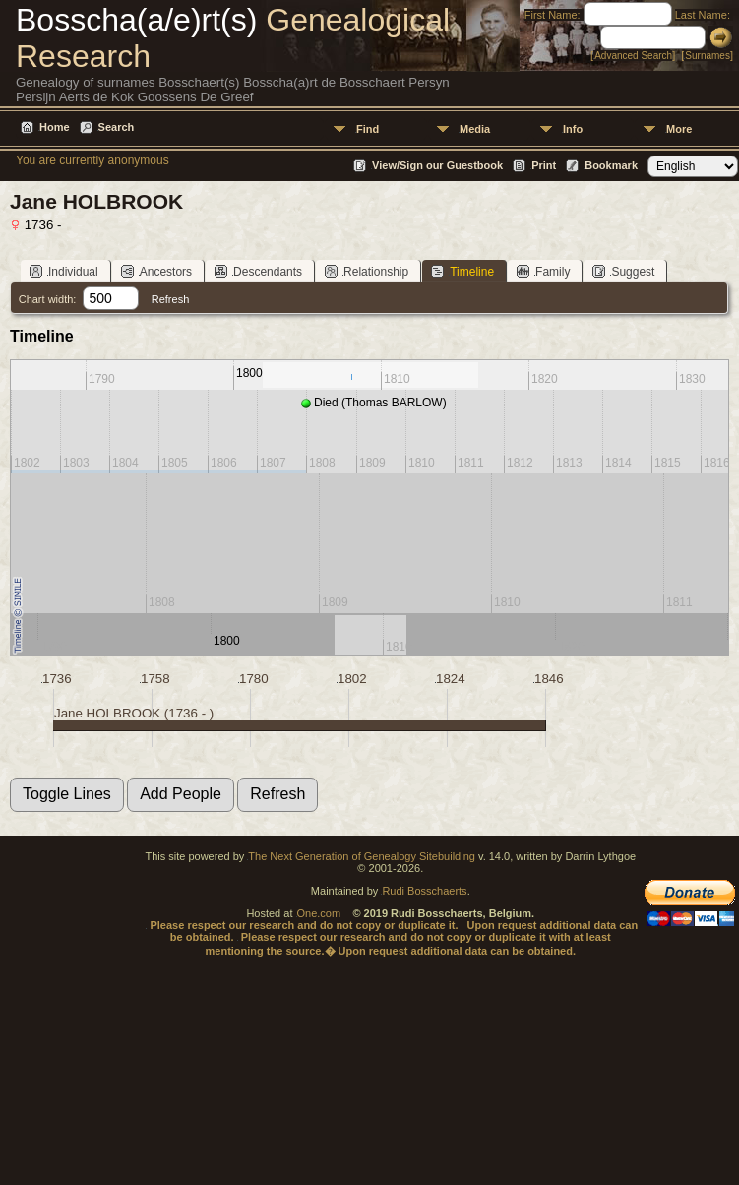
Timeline (462, 271)
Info (573, 129)
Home (54, 127)
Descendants (258, 271)
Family (543, 271)
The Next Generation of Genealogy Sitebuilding (361, 856)
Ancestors (156, 271)
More (679, 129)
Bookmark (611, 165)
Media (475, 129)
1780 (254, 678)
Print (543, 165)
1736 (57, 678)
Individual (64, 271)
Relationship (366, 271)
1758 (155, 678)
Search (116, 127)
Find (367, 129)
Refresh (171, 299)
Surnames (707, 55)
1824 (450, 678)
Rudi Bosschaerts (424, 891)
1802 (352, 678)
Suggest (623, 271)
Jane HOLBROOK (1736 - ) (134, 713)
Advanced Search (633, 55)
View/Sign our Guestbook (437, 165)
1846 (549, 678)
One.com (319, 913)
